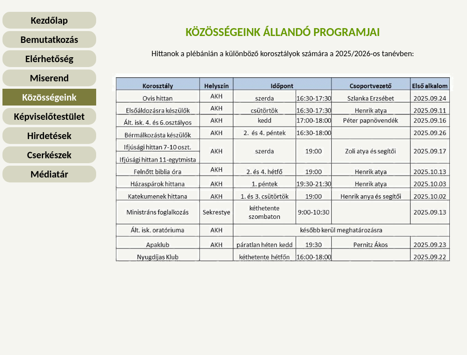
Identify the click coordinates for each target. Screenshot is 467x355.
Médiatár (50, 174)
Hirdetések (49, 136)
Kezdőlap (49, 20)
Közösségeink (49, 97)
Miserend (49, 78)
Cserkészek (49, 155)
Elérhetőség (49, 59)
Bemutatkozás (49, 39)
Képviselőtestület (49, 116)
